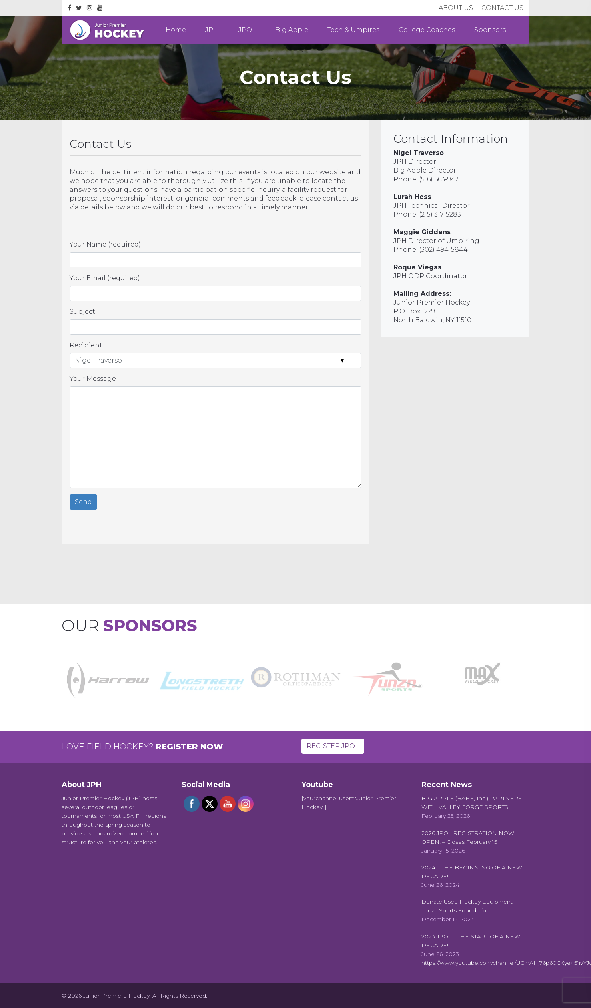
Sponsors (490, 30)
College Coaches (427, 30)
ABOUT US (456, 8)
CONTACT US (502, 8)
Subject (82, 311)
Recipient (86, 345)
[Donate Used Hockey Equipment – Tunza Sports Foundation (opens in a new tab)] (475, 906)
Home (176, 30)
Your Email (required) (105, 278)
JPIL (212, 30)
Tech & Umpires (353, 30)
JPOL (247, 30)
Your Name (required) (105, 244)
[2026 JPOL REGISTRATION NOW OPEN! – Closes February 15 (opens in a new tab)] (475, 837)
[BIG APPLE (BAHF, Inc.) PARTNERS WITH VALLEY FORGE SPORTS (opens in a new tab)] (475, 802)
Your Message (93, 378)
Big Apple (291, 30)
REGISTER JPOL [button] (333, 746)
